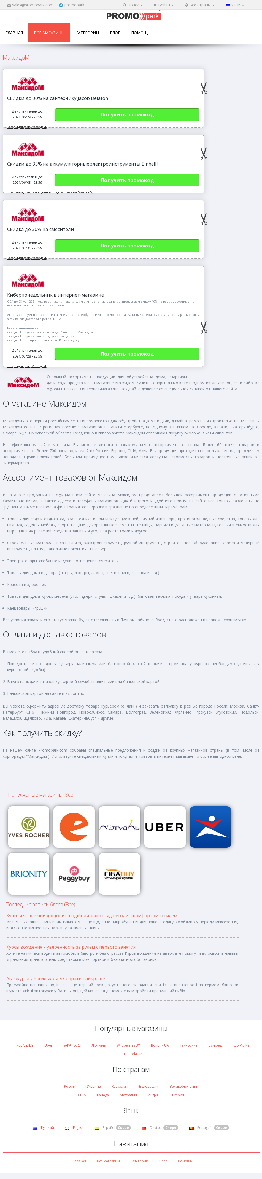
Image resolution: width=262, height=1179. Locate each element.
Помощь (140, 32)
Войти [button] (164, 4)
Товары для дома (18, 127)
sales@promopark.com (32, 4)
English (74, 1127)
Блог (115, 32)
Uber (48, 1045)
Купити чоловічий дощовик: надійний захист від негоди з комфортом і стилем (91, 916)
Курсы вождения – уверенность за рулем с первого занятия (71, 947)
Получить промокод (127, 114)
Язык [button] (235, 4)
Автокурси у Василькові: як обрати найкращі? (56, 978)
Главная (14, 32)
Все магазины (49, 32)
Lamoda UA (133, 1054)
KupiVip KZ (241, 1045)
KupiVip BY (25, 1045)
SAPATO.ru (72, 1045)
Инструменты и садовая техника (55, 192)
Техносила (189, 1045)
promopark (74, 4)
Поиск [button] (133, 4)
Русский (43, 1127)
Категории (87, 32)
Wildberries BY (128, 1045)
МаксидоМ (38, 127)
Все (69, 794)
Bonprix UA (160, 1045)
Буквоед (215, 1045)
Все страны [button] (200, 4)
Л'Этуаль (99, 1045)
